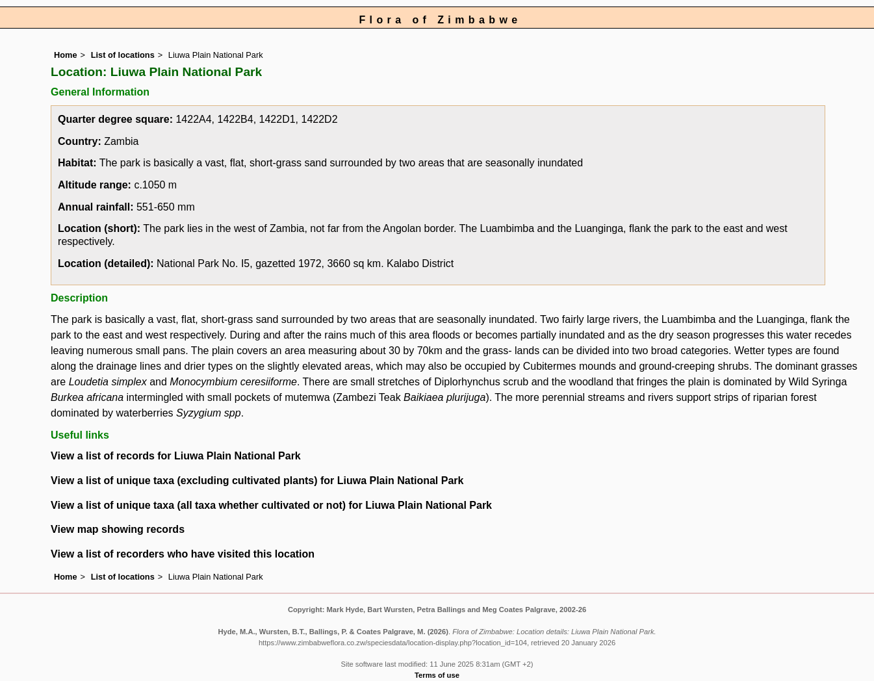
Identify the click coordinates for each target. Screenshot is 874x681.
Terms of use (437, 675)
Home (65, 55)
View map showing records (118, 529)
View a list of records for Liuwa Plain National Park (176, 455)
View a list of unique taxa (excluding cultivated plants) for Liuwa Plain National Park (257, 480)
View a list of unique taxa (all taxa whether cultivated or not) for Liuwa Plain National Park (271, 505)
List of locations (123, 55)
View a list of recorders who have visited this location (183, 553)
